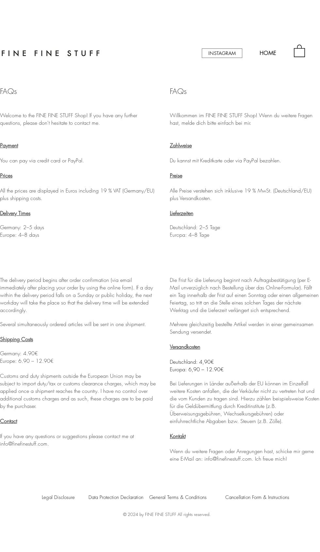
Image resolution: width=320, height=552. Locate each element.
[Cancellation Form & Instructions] (258, 497)
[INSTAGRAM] (222, 53)
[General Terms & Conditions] (178, 497)
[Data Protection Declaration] (117, 497)
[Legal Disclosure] (63, 497)
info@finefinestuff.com (23, 443)
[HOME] (267, 53)
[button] (299, 50)
